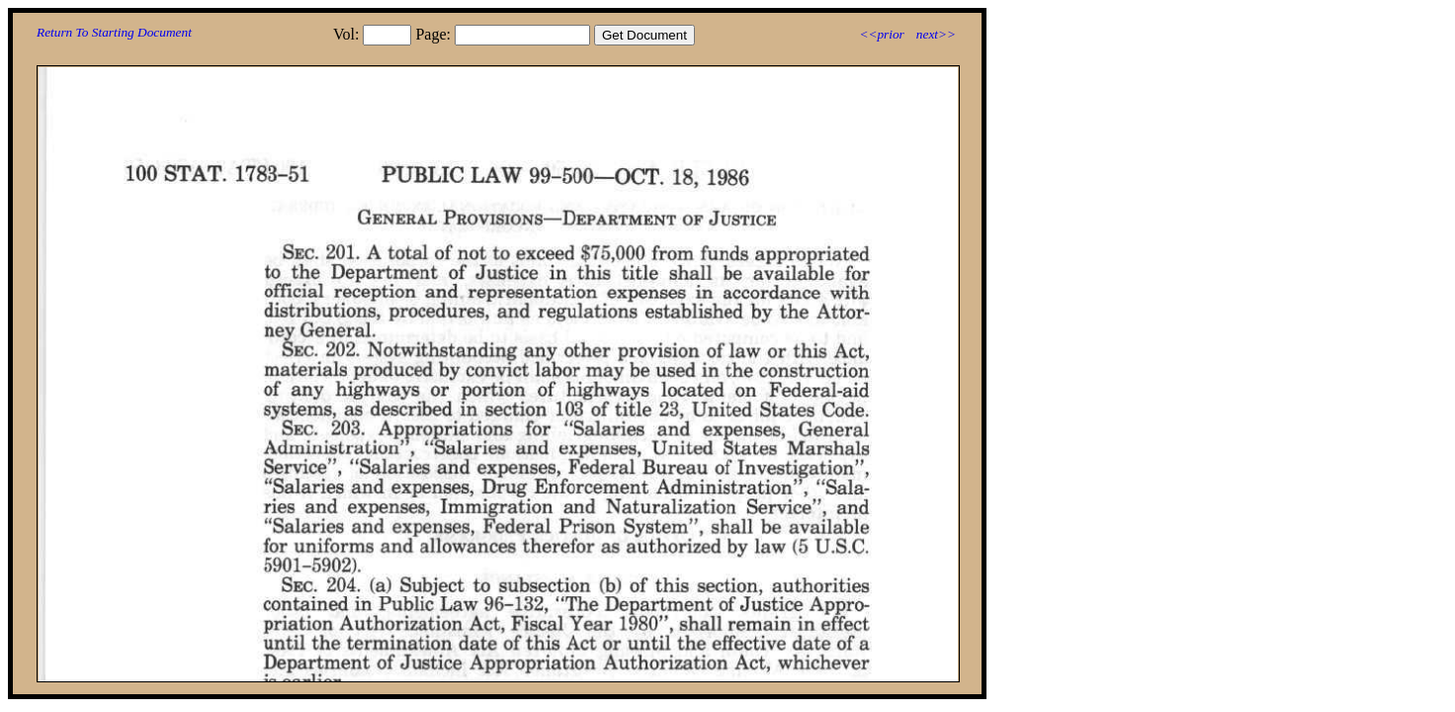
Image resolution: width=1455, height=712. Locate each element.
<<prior (881, 34)
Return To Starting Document (114, 32)
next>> (936, 34)
